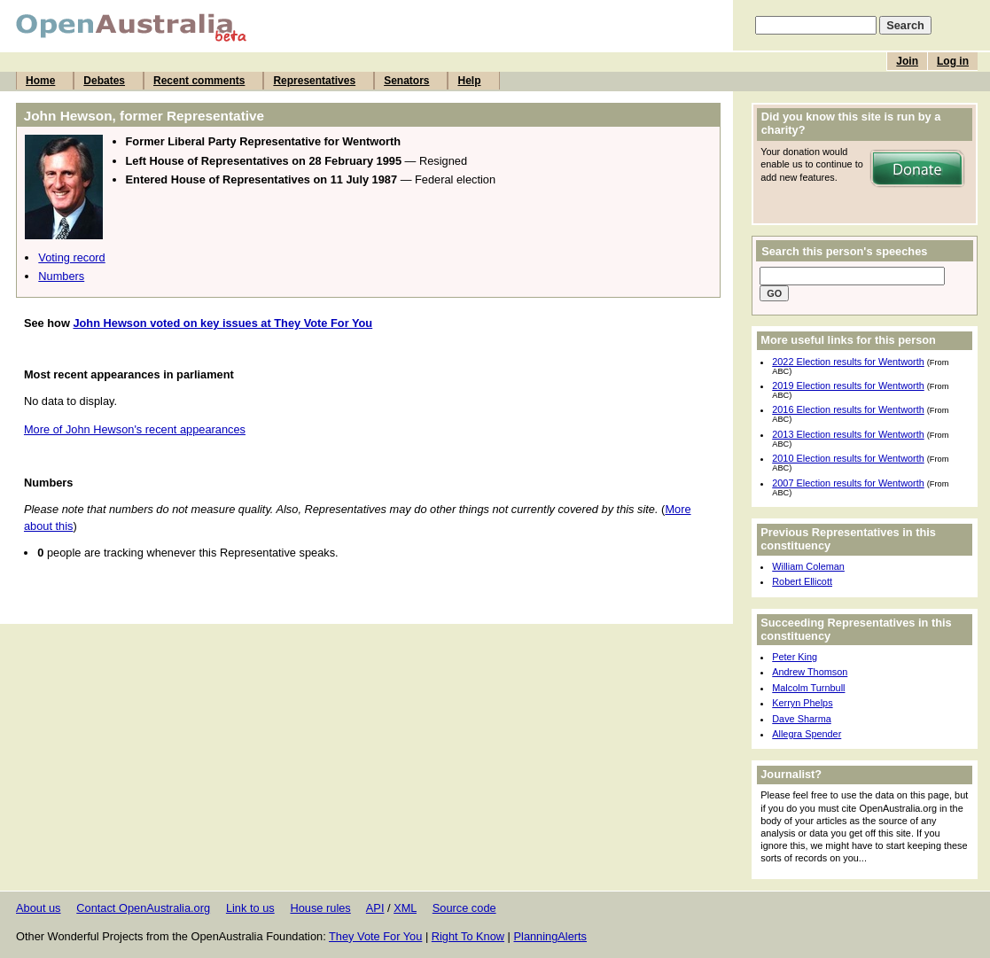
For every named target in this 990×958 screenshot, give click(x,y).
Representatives (314, 80)
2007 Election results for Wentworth (848, 483)
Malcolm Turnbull (808, 687)
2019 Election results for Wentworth (848, 385)
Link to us (250, 908)
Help (468, 80)
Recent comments (199, 80)
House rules (320, 908)
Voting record (71, 257)
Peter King (794, 656)
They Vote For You (375, 936)
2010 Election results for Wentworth (848, 458)
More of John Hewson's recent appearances (135, 429)
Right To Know (468, 936)
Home (40, 80)
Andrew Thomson (809, 671)
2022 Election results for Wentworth (848, 361)
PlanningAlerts (551, 936)
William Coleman (808, 566)
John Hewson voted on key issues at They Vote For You (222, 323)
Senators (406, 80)
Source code (464, 908)
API (375, 908)
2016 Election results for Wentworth (848, 409)
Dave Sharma (801, 718)
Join (907, 61)
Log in (953, 61)
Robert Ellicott (802, 581)
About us (38, 908)
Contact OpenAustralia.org (143, 908)
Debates (104, 80)
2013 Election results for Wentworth (848, 434)
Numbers (61, 276)
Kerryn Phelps (802, 702)
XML (405, 908)
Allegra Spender (806, 733)
